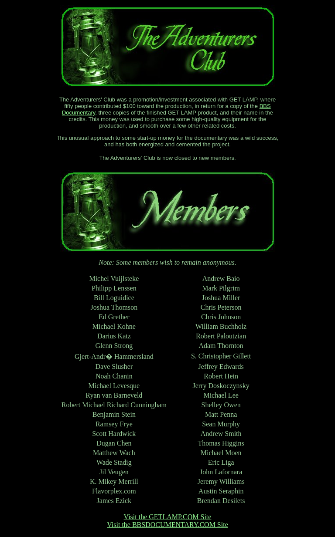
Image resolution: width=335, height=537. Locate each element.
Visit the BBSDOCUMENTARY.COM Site (167, 524)
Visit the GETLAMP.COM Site (168, 516)
